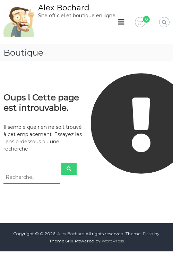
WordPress (113, 240)
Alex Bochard (63, 7)
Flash (148, 233)
